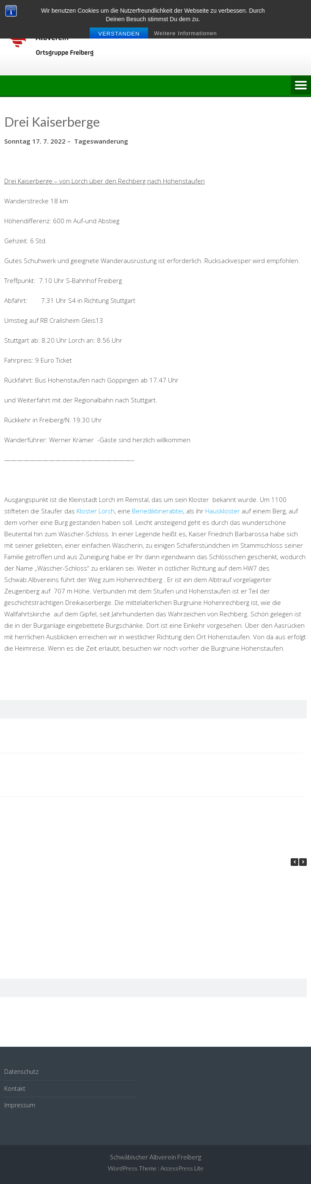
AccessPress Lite (182, 1168)
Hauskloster (222, 511)
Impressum (19, 1105)
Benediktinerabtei (157, 511)
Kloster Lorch (96, 511)
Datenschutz (21, 1072)
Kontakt (14, 1088)
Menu (301, 85)
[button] (303, 862)
